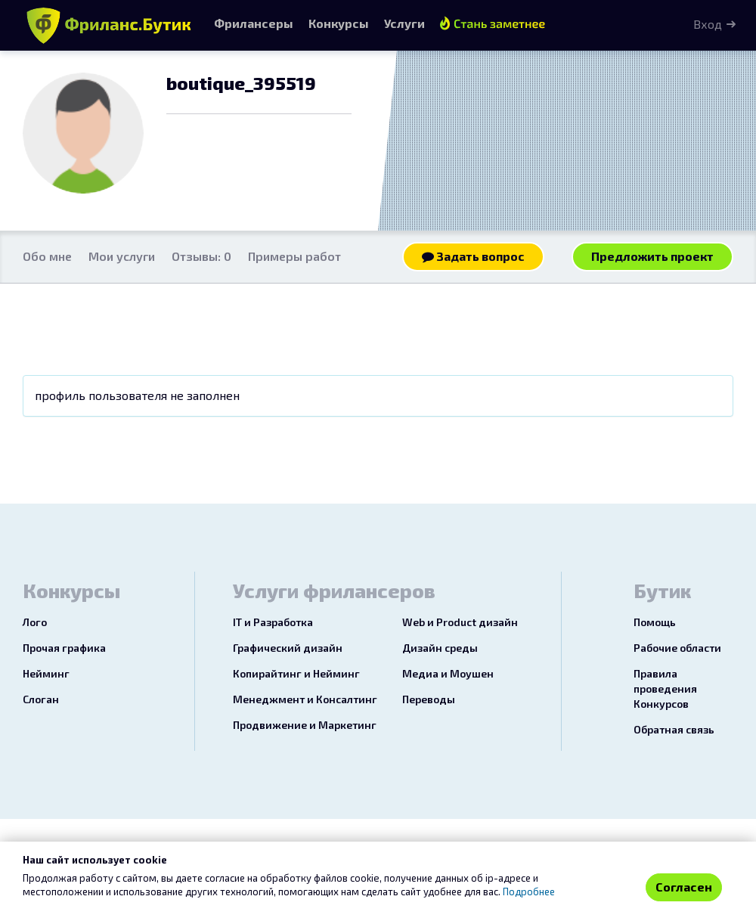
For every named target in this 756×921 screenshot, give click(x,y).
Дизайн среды (440, 647)
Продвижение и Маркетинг (304, 724)
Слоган (41, 699)
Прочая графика (64, 647)
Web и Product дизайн (460, 622)
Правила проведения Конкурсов (665, 688)
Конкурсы (338, 23)
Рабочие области (677, 647)
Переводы (428, 699)
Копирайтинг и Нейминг (296, 673)
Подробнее (529, 891)
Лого (35, 622)
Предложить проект (652, 256)
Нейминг (46, 673)
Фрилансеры (253, 23)
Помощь (655, 622)
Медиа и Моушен (448, 673)
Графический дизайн (287, 647)
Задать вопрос (473, 256)
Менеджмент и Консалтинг (305, 699)
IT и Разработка (273, 622)
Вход (707, 24)
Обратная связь (674, 729)
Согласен (683, 886)
